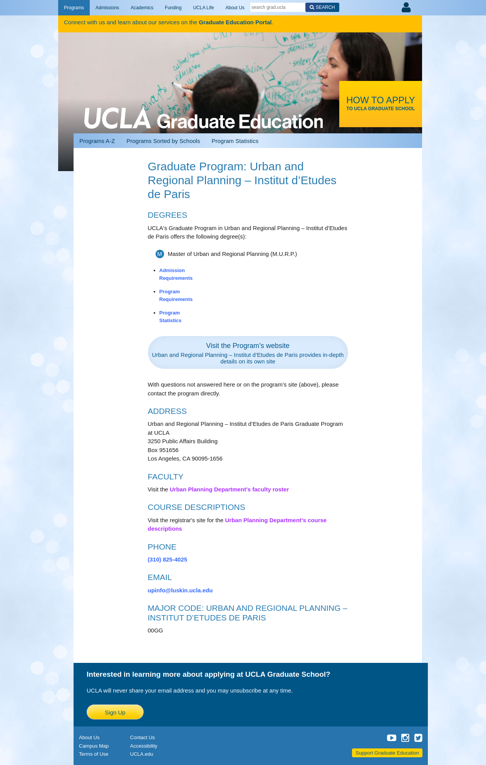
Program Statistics (234, 141)
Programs (74, 7)
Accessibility (144, 746)
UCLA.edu (141, 754)
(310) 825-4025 (168, 559)
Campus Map (94, 746)
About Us (234, 7)
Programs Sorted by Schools (163, 141)
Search (325, 7)
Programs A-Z (97, 141)
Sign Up (115, 712)
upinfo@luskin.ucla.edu (180, 590)
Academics (142, 7)
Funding (173, 7)
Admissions (107, 7)
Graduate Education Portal (235, 22)
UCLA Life (203, 7)
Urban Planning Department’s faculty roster (229, 489)
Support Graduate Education (387, 753)
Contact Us (142, 737)
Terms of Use (94, 754)
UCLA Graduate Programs (203, 109)
